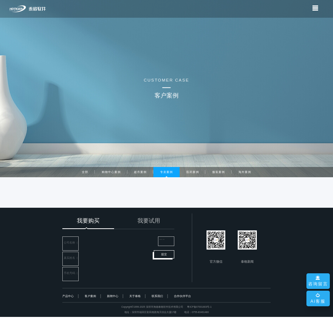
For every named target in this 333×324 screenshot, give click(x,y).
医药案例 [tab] (192, 172)
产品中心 (68, 303)
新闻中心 (112, 303)
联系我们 (157, 303)
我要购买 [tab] (88, 221)
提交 (164, 267)
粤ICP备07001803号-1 (199, 314)
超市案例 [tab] (140, 172)
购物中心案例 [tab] (111, 172)
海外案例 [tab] (244, 172)
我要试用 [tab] (148, 221)
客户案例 (90, 303)
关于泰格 (135, 303)
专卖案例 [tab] (166, 172)
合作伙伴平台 (182, 303)
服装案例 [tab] (218, 172)
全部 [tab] (85, 172)
